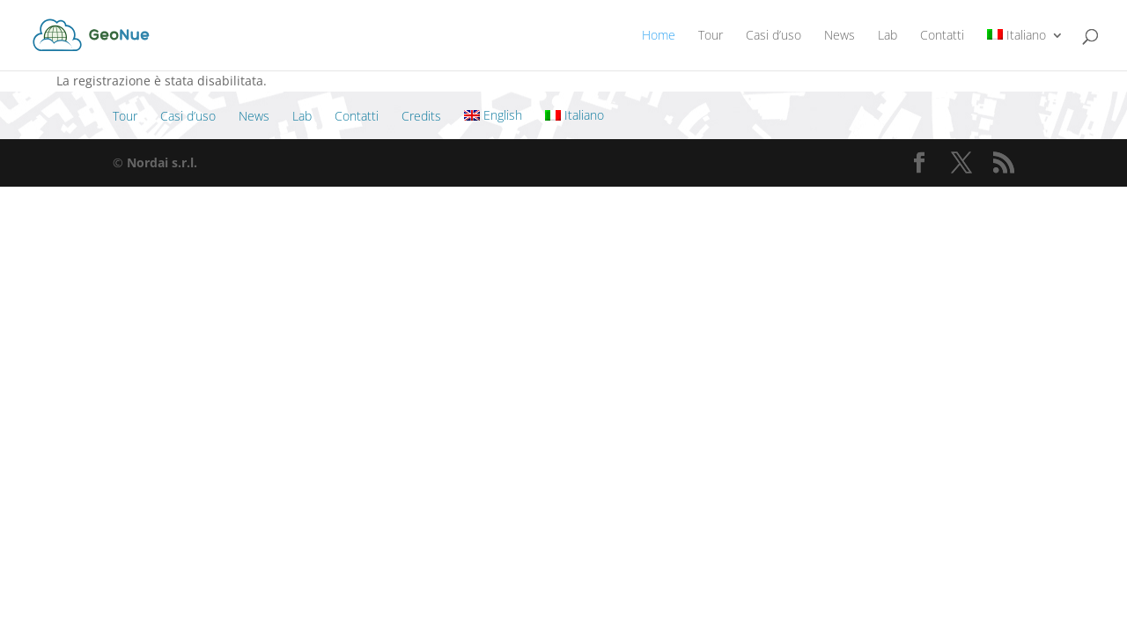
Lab (887, 36)
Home (658, 36)
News (839, 36)
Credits (421, 115)
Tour (710, 36)
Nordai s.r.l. (162, 162)
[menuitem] (1025, 49)
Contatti (942, 36)
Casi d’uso (773, 36)
